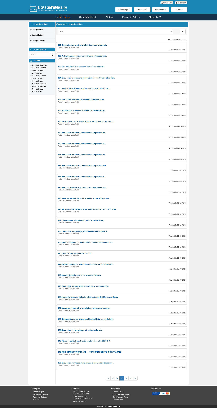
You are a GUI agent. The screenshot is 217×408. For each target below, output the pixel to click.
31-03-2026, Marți (37, 78)
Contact (179, 9)
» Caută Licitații (37, 35)
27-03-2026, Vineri (38, 89)
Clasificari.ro (118, 400)
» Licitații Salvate (37, 41)
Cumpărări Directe (88, 17)
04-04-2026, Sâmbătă (39, 68)
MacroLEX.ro (118, 392)
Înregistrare (181, 3)
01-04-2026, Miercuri (39, 76)
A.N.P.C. (36, 400)
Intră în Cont (166, 3)
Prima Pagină (123, 9)
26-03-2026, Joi (37, 91)
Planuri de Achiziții (131, 17)
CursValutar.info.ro (120, 397)
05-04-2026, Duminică (39, 65)
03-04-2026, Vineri (38, 70)
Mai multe (155, 17)
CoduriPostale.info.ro (121, 394)
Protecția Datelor (40, 397)
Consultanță (142, 9)
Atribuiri (109, 17)
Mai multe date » (80, 401)
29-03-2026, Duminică (39, 84)
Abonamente (160, 9)
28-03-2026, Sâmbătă (39, 86)
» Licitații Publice (37, 29)
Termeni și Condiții (40, 394)
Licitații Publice (63, 17)
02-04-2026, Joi (37, 73)
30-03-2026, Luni (37, 81)
